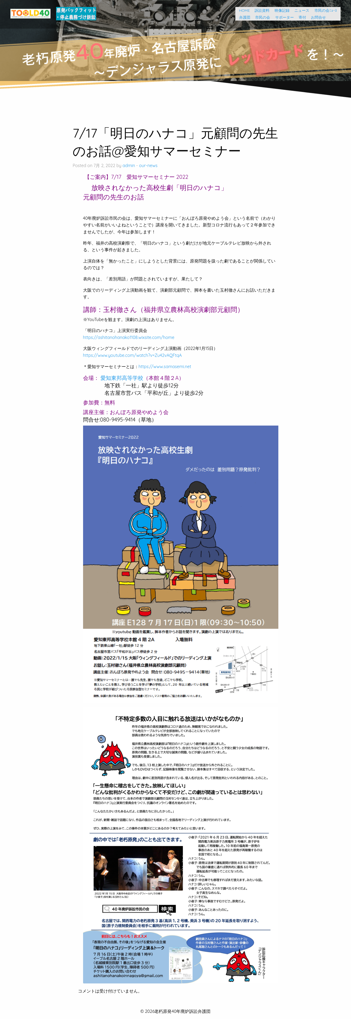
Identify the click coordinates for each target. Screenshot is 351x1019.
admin (129, 165)
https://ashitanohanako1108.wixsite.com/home (128, 337)
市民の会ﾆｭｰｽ (326, 10)
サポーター (282, 17)
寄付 (300, 17)
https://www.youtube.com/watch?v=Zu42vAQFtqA (132, 355)
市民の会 (260, 17)
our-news (148, 165)
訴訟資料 (260, 10)
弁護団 (242, 17)
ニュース (300, 10)
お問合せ (316, 17)
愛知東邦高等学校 (121, 378)
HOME (242, 10)
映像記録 (280, 10)
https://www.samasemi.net (165, 366)
